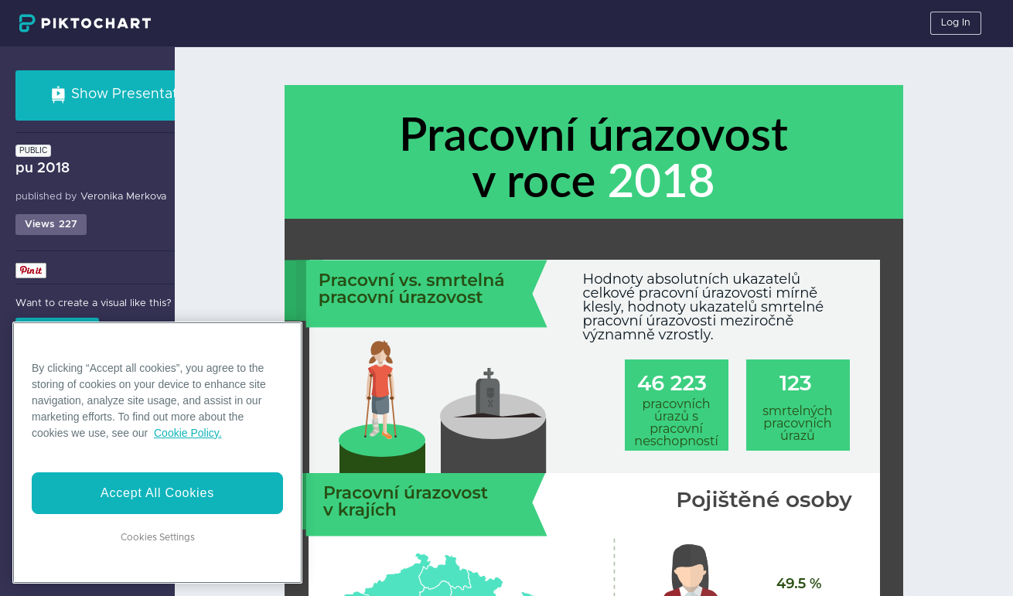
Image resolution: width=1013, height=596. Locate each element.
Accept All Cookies (157, 492)
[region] (157, 453)
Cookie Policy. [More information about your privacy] (188, 433)
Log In (955, 23)
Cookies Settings (158, 537)
